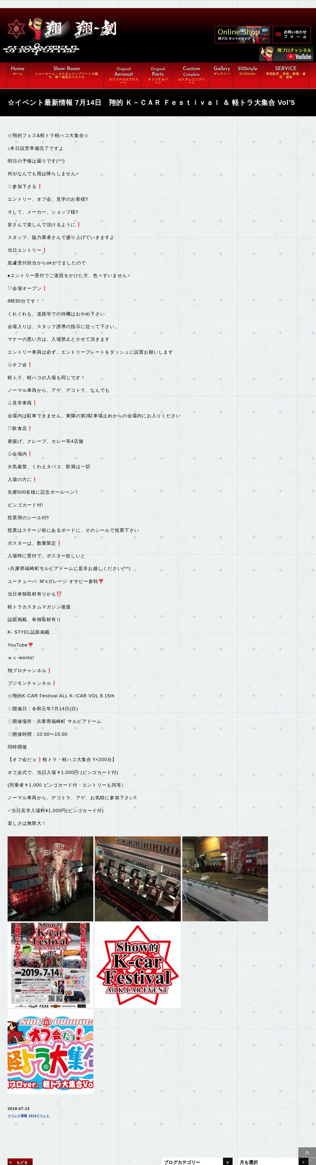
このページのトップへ (307, 1159)
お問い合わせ (108, 1136)
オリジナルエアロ (57, 1094)
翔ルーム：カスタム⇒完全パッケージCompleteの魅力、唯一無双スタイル (91, 1081)
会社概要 (49, 1136)
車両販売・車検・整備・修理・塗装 (74, 1115)
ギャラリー (51, 1125)
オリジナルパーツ (112, 1094)
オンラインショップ (114, 1125)
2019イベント (47, 978)
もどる (25, 1024)
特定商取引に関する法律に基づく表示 (74, 1146)
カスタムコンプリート (61, 1105)
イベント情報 (20, 978)
